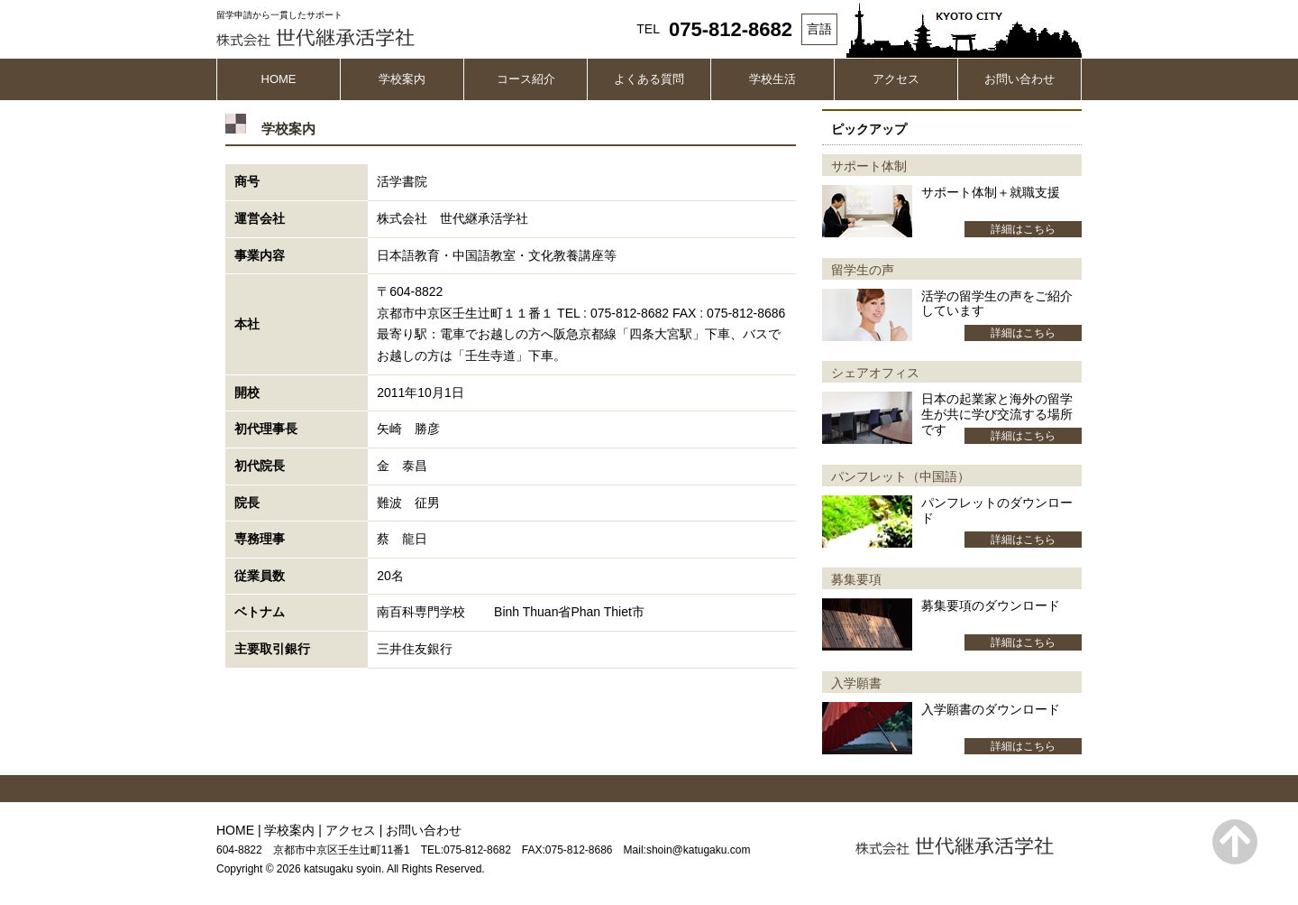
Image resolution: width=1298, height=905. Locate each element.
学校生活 (772, 79)
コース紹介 (526, 79)
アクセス (896, 79)
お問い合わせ (1019, 79)
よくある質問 (649, 79)
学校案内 (402, 79)
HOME (279, 79)
